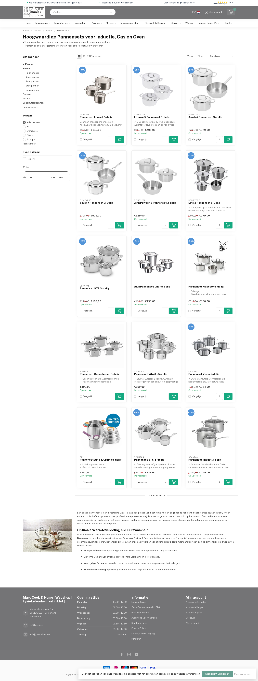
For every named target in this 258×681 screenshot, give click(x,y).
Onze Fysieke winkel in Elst (145, 607)
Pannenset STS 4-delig (149, 459)
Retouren (136, 638)
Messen (110, 23)
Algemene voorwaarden (144, 617)
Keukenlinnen (61, 23)
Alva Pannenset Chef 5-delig (152, 286)
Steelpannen (32, 85)
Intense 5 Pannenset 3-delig (152, 117)
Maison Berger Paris (209, 23)
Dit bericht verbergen (217, 673)
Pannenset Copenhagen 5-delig (100, 374)
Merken (229, 23)
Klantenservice (139, 623)
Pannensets (63, 30)
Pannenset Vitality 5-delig (150, 374)
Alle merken (33, 122)
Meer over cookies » (243, 673)
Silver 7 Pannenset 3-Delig (96, 202)
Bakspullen (80, 23)
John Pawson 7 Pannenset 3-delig (155, 202)
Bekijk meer (29, 143)
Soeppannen (32, 81)
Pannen (95, 23)
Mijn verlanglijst (194, 612)
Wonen (189, 23)
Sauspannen (32, 90)
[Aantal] (111, 139)
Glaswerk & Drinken (155, 23)
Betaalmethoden (140, 612)
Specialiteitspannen (33, 102)
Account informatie (196, 602)
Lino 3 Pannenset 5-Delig (204, 202)
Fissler (30, 135)
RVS (31, 159)
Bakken (27, 94)
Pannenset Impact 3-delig (96, 117)
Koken (49, 30)
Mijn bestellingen (195, 607)
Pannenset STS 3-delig (94, 288)
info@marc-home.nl (40, 634)
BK (28, 126)
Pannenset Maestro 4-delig (206, 286)
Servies (175, 23)
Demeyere (32, 131)
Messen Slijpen (139, 602)
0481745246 (36, 625)
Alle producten (193, 623)
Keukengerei (41, 23)
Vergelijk (87, 139)
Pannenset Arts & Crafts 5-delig (100, 459)
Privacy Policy (138, 628)
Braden (26, 98)
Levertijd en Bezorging (143, 633)
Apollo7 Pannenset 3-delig (205, 117)
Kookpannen (32, 77)
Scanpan (31, 139)
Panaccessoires (31, 107)
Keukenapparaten (129, 23)
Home (28, 23)
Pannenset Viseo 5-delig (203, 374)
